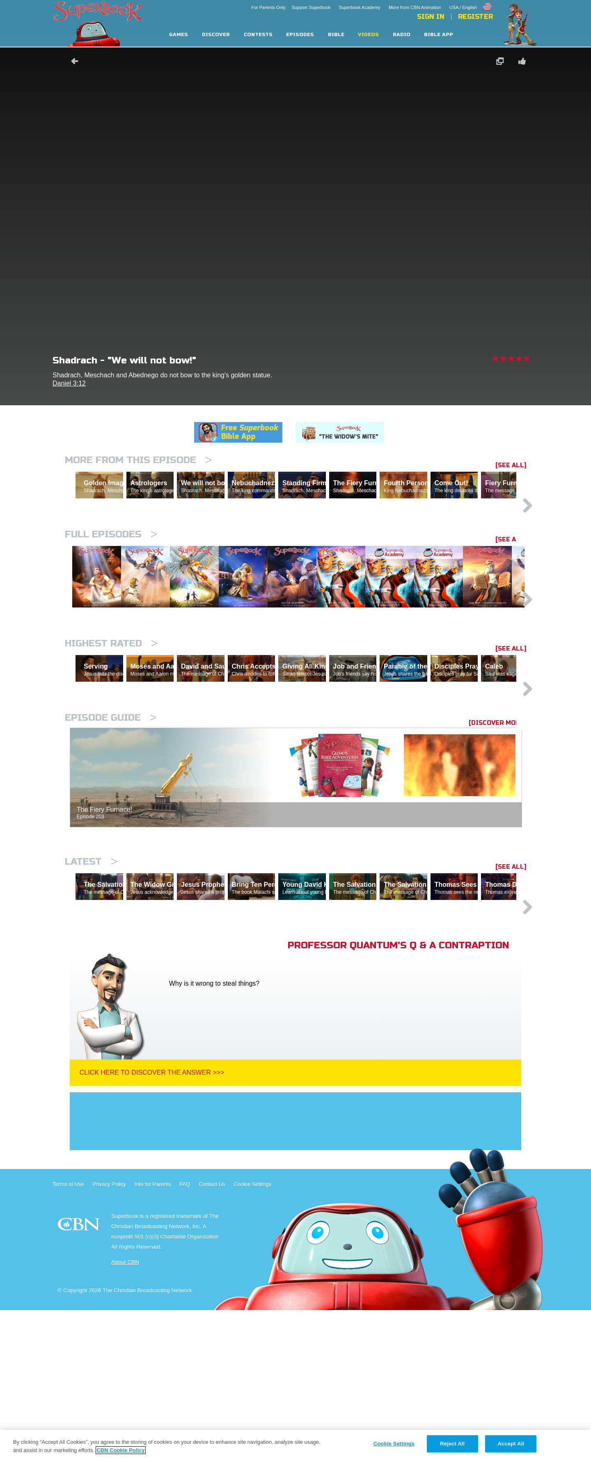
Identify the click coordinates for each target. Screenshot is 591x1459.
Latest (91, 974)
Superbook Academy (359, 7)
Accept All (511, 1444)
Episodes (300, 35)
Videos (368, 35)
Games (178, 35)
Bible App (438, 35)
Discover (216, 35)
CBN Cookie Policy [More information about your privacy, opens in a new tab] (120, 1450)
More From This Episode (138, 460)
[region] (295, 1444)
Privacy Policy (109, 1333)
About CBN (125, 1411)
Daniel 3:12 (69, 383)
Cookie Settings (252, 1333)
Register (475, 17)
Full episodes (111, 569)
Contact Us (212, 1333)
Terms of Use (68, 1333)
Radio (401, 35)
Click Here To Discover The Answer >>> (152, 1221)
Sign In (430, 17)
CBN (79, 1375)
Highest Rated (111, 720)
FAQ (184, 1333)
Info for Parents (153, 1333)
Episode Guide (110, 830)
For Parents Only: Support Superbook (290, 7)
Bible (336, 35)
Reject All (452, 1444)
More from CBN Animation (415, 7)
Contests (258, 35)
